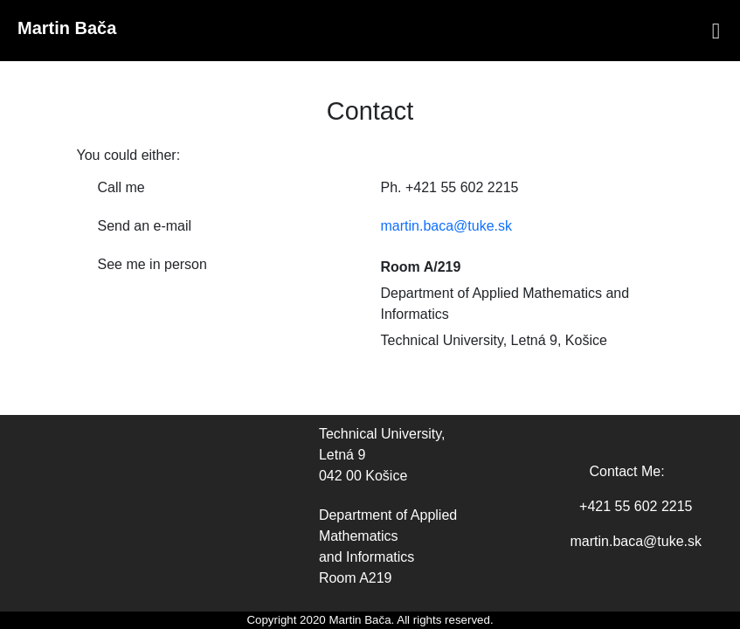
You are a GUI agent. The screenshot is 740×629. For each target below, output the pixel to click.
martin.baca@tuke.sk (447, 225)
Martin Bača (66, 28)
